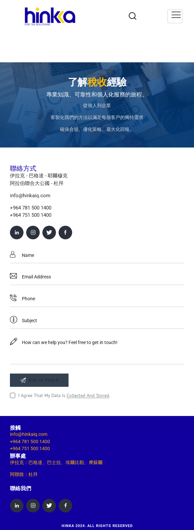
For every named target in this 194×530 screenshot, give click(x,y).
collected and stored (88, 395)
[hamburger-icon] (175, 16)
